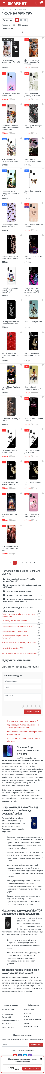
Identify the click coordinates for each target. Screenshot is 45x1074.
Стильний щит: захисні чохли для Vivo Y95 (23, 721)
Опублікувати (33, 712)
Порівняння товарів (31, 1026)
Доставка (27, 1013)
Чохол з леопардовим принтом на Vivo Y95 (18, 626)
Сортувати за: (7, 29)
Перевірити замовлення (32, 1020)
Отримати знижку (31, 1068)
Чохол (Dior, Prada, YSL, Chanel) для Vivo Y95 (19, 642)
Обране (26, 1023)
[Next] (34, 563)
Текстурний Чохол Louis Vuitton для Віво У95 (19, 653)
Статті (26, 1016)
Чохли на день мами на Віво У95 (14, 621)
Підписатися (36, 1045)
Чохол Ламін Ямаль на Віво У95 (14, 632)
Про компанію (29, 1009)
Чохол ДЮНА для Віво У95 (12, 648)
